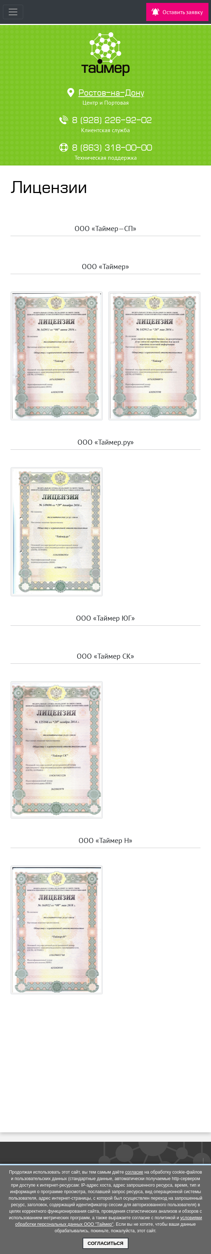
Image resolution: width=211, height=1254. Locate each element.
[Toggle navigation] (13, 12)
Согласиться (105, 1243)
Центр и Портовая (106, 102)
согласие (134, 1172)
